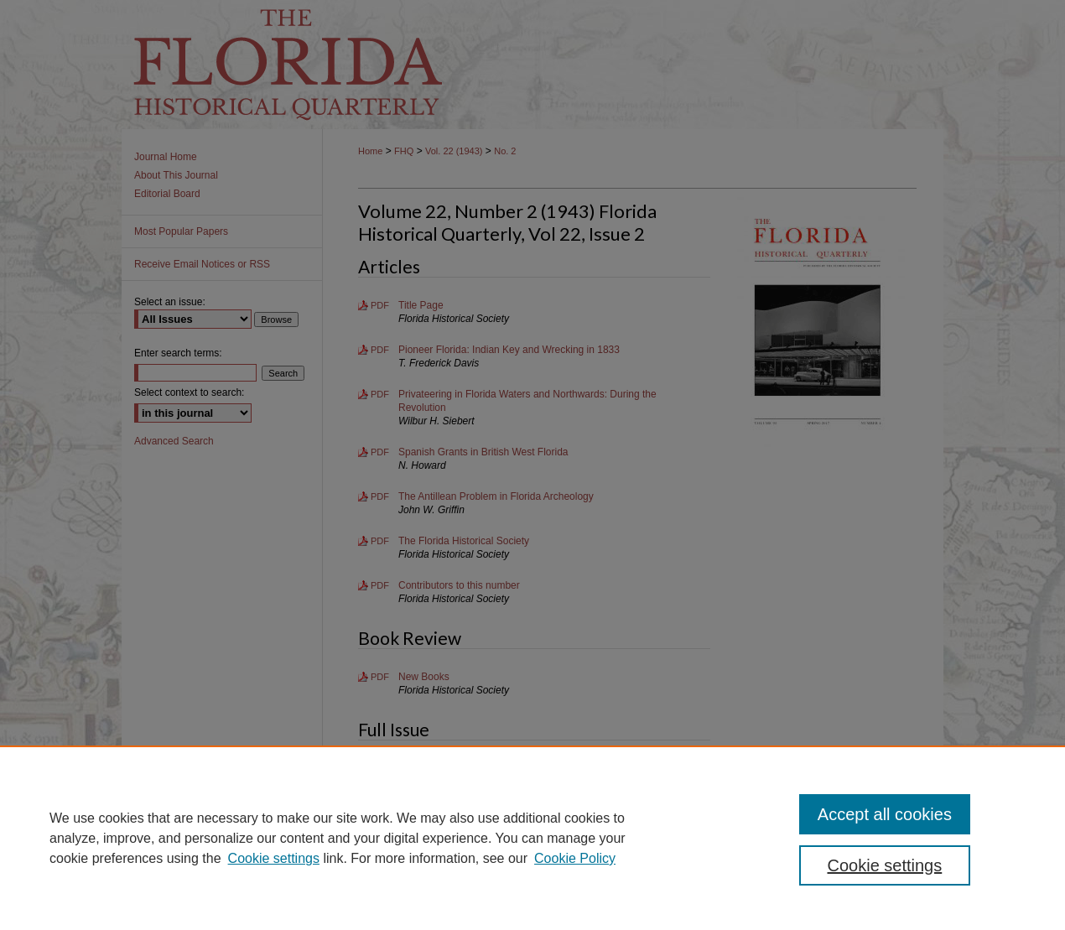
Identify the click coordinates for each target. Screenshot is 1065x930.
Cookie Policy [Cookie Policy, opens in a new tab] (575, 858)
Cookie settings (274, 858)
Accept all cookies (885, 814)
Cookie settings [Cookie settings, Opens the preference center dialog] (885, 865)
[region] (532, 838)
